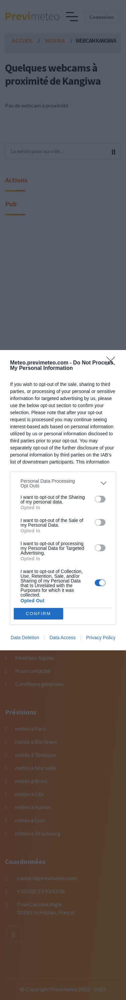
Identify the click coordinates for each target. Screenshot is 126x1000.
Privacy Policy (100, 637)
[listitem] (63, 483)
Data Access (62, 637)
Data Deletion (25, 637)
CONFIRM (38, 613)
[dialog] (63, 500)
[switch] (100, 499)
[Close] (113, 363)
